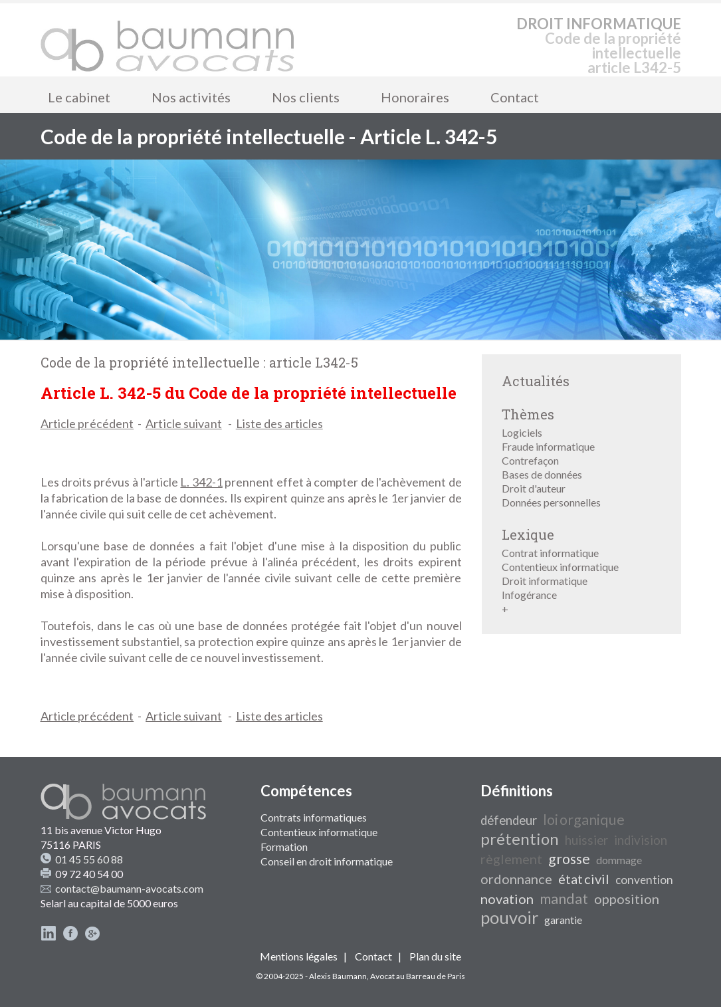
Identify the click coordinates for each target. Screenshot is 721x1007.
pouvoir (509, 917)
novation (507, 899)
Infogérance (529, 594)
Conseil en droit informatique (326, 861)
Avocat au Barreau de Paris (417, 976)
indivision (640, 840)
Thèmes (528, 414)
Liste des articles (279, 423)
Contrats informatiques (313, 817)
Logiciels (522, 432)
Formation (284, 846)
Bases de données (542, 474)
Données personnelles (551, 502)
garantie (563, 919)
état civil (583, 879)
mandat (564, 898)
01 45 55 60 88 (89, 859)
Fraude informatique (548, 446)
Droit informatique (544, 580)
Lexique (528, 534)
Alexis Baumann (338, 976)
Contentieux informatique (560, 566)
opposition (626, 899)
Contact (514, 97)
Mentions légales (299, 956)
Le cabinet (79, 97)
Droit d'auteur (534, 488)
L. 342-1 (201, 482)
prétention (519, 838)
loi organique (584, 819)
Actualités (535, 381)
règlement (511, 859)
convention (644, 880)
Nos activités (191, 97)
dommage (619, 859)
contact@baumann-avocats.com (129, 888)
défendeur (508, 820)
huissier (586, 840)
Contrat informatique (550, 552)
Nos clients (306, 97)
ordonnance (516, 879)
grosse (569, 858)
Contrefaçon (530, 460)
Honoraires (415, 97)
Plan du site (435, 956)
